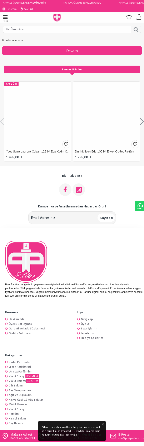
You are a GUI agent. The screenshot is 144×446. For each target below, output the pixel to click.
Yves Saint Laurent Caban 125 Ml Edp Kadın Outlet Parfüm (38, 152)
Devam (72, 50)
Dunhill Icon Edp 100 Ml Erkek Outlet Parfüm (104, 152)
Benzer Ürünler (72, 69)
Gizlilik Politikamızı (75, 435)
